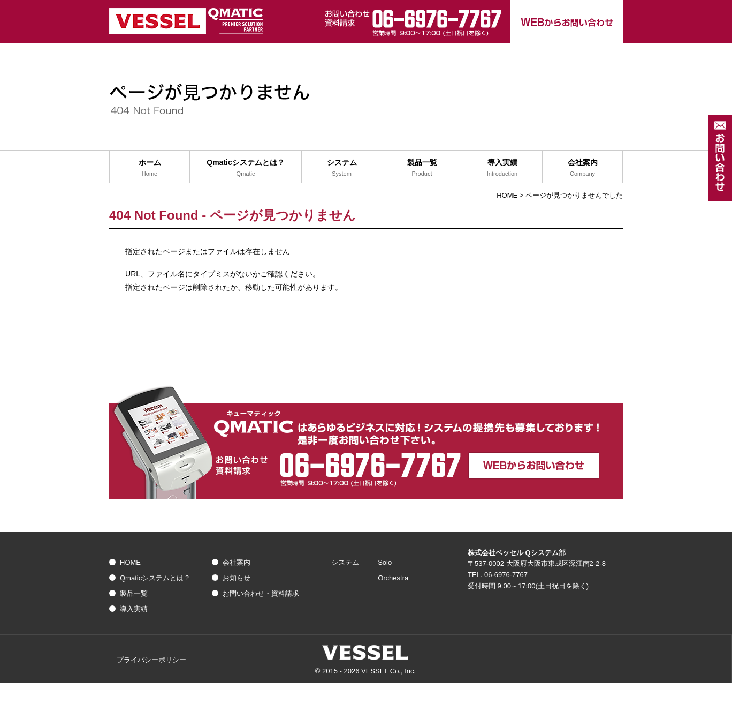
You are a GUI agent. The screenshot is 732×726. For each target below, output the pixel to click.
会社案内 (236, 562)
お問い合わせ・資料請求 (261, 593)
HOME (507, 195)
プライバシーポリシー (151, 660)
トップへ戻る (366, 317)
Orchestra (393, 578)
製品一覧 (134, 593)
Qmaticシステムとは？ (155, 578)
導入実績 (134, 609)
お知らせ (236, 578)
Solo (385, 562)
